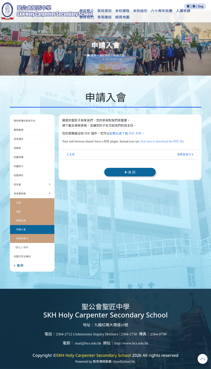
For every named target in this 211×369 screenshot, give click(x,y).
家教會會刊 (22, 238)
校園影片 (18, 166)
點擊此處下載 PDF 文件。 (127, 133)
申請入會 (21, 229)
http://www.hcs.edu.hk (131, 343)
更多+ (189, 14)
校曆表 (17, 148)
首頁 (92, 55)
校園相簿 (18, 157)
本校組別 (148, 14)
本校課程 (130, 14)
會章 (18, 211)
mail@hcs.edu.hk (88, 343)
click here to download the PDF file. (162, 141)
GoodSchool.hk (124, 361)
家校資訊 (112, 14)
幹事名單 (21, 220)
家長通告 (18, 139)
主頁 (18, 202)
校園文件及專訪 (22, 256)
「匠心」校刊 (21, 247)
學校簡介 (95, 14)
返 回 (18, 265)
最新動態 (19, 129)
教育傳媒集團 (102, 361)
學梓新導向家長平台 (24, 120)
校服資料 (18, 175)
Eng (200, 6)
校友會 (32, 184)
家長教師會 (33, 193)
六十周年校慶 (170, 14)
